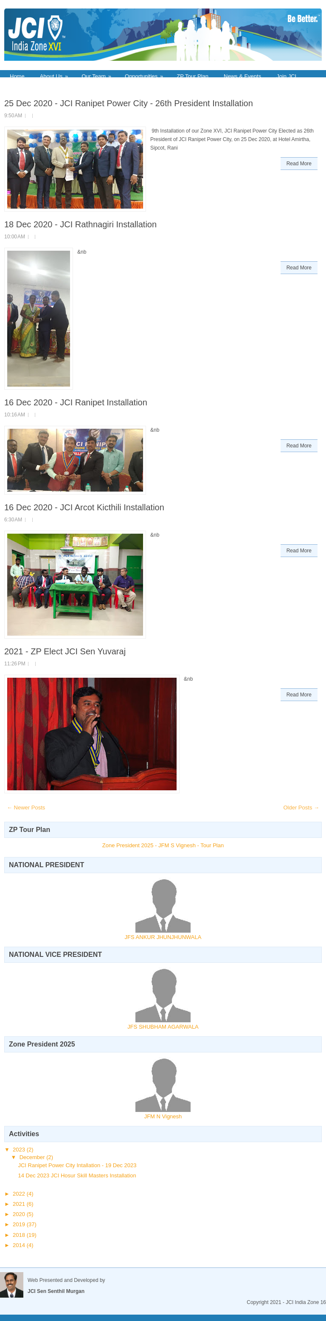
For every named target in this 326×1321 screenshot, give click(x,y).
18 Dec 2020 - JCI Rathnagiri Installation (80, 224)
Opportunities (147, 75)
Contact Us (65, 85)
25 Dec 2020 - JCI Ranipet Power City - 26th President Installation (128, 103)
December (33, 1157)
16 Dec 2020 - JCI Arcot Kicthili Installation (84, 507)
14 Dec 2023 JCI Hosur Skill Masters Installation (77, 1175)
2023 (20, 1149)
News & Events (242, 76)
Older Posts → (301, 807)
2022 (20, 1194)
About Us (56, 75)
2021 (20, 1204)
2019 (20, 1224)
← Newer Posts (26, 807)
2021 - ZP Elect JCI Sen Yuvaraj (65, 651)
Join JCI (286, 76)
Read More (299, 164)
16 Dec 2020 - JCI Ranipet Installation (75, 402)
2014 (20, 1245)
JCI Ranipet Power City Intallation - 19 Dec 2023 (77, 1165)
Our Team (99, 75)
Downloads (23, 85)
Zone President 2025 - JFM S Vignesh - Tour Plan (163, 845)
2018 (20, 1235)
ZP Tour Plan (192, 76)
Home (17, 76)
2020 (20, 1214)
